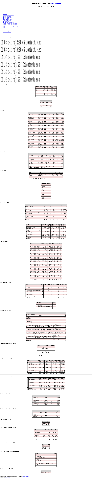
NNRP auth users (6, 27)
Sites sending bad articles (7, 19)
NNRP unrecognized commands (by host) (10, 29)
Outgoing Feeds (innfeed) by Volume (10, 24)
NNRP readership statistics (8, 25)
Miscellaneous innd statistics (8, 22)
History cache (5, 10)
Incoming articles (6, 18)
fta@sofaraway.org (26, 485)
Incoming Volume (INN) (7, 17)
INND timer (5, 11)
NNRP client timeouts (7, 32)
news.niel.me (55, 3)
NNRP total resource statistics (8, 28)
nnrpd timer (5, 14)
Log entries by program (7, 9)
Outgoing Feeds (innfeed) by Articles (10, 23)
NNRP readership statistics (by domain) (10, 26)
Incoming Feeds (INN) (7, 16)
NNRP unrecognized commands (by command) (12, 30)
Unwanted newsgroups (7, 20)
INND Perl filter (6, 21)
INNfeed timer (5, 13)
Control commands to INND (8, 15)
